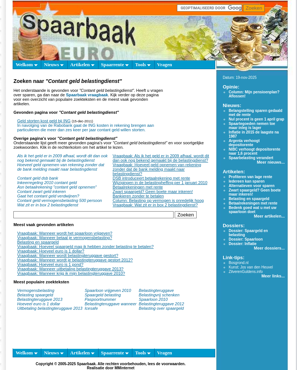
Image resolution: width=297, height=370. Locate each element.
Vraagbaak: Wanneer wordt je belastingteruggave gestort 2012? (75, 260)
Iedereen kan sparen (247, 181)
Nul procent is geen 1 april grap (256, 119)
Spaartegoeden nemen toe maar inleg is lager (252, 126)
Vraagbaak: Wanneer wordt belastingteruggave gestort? (67, 255)
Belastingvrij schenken (159, 295)
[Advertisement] (188, 107)
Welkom (26, 64)
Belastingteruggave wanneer (110, 304)
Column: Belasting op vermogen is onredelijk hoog (158, 200)
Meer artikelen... (269, 216)
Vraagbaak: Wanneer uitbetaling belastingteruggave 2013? (70, 269)
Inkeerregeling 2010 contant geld (47, 182)
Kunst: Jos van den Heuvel (251, 267)
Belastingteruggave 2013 (39, 299)
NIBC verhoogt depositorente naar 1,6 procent (254, 151)
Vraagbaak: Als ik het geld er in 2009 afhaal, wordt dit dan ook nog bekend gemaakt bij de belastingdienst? (161, 158)
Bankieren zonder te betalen (138, 196)
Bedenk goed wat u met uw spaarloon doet (252, 210)
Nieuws (54, 64)
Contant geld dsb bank (37, 178)
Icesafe (91, 308)
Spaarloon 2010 (154, 299)
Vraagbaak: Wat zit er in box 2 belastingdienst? (155, 205)
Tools (142, 64)
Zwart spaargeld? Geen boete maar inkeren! (153, 191)
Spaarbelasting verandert (251, 158)
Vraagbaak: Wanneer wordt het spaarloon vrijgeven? (64, 233)
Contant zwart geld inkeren (41, 191)
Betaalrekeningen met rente (138, 187)
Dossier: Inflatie (242, 244)
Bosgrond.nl (238, 263)
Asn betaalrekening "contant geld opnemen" (57, 187)
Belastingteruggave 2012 (161, 304)
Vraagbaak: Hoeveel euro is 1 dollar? (50, 251)
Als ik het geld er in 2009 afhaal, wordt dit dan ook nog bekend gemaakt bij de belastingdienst (62, 158)
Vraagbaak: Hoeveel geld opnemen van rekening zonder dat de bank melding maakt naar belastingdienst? (157, 169)
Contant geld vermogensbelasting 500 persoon (59, 200)
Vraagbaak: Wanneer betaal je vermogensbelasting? (64, 237)
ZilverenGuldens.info (246, 272)
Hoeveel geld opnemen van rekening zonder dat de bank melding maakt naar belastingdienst (60, 167)
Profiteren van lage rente (250, 177)
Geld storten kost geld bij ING (44, 121)
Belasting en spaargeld (38, 242)
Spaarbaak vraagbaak (87, 95)
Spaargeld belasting (103, 295)
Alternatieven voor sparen (251, 186)
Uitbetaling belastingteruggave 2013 (50, 308)
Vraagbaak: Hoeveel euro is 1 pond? (50, 264)
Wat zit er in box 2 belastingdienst (47, 205)
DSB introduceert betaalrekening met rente (151, 178)
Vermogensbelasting (35, 290)
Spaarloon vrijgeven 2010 (108, 290)
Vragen (164, 64)
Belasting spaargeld (35, 295)
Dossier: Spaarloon (246, 239)
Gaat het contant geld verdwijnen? (48, 196)
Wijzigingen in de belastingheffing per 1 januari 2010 (160, 182)
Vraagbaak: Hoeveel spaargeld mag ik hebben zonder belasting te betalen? (85, 246)
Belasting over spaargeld (161, 308)
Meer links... (273, 276)
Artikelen (82, 64)
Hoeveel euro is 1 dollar (38, 304)
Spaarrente (115, 64)
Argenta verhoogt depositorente (244, 143)
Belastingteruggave (156, 290)
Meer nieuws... (271, 162)
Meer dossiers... (269, 248)
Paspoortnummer (100, 299)
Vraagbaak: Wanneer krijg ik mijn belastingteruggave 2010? (71, 273)
